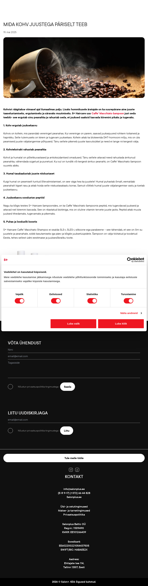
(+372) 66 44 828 (80, 493)
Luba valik (73, 323)
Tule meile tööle (74, 458)
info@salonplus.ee (74, 489)
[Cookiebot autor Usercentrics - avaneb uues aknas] (129, 259)
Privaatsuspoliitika (74, 514)
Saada (67, 386)
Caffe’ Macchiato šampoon (108, 113)
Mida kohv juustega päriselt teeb (45, 24)
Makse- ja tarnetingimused (74, 510)
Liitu (66, 430)
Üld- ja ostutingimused (74, 506)
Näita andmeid (129, 313)
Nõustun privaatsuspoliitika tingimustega (38, 386)
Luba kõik (121, 323)
